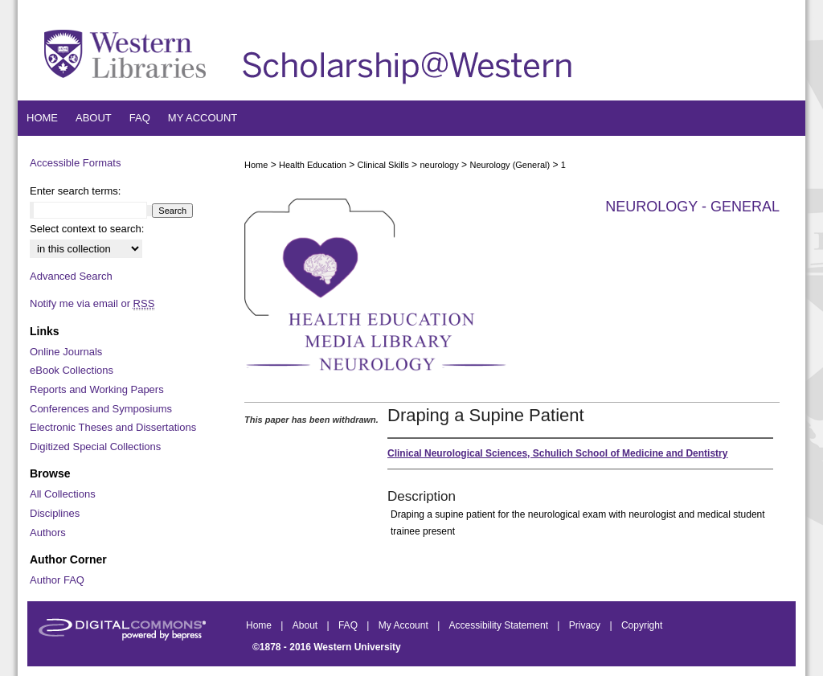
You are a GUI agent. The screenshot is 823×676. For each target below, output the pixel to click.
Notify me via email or (92, 303)
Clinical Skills (383, 165)
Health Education (312, 165)
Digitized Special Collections (95, 446)
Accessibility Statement (500, 625)
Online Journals (66, 352)
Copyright (641, 625)
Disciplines (55, 513)
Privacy (586, 625)
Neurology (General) (509, 165)
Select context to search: (87, 229)
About (307, 625)
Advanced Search (71, 276)
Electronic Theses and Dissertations (113, 427)
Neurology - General (692, 207)
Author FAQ (57, 580)
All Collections (63, 494)
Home (256, 165)
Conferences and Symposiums (101, 409)
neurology (439, 165)
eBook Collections (71, 370)
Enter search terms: (75, 191)
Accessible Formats (75, 163)
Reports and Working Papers (97, 389)
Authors (48, 532)
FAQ (349, 625)
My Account (405, 625)
